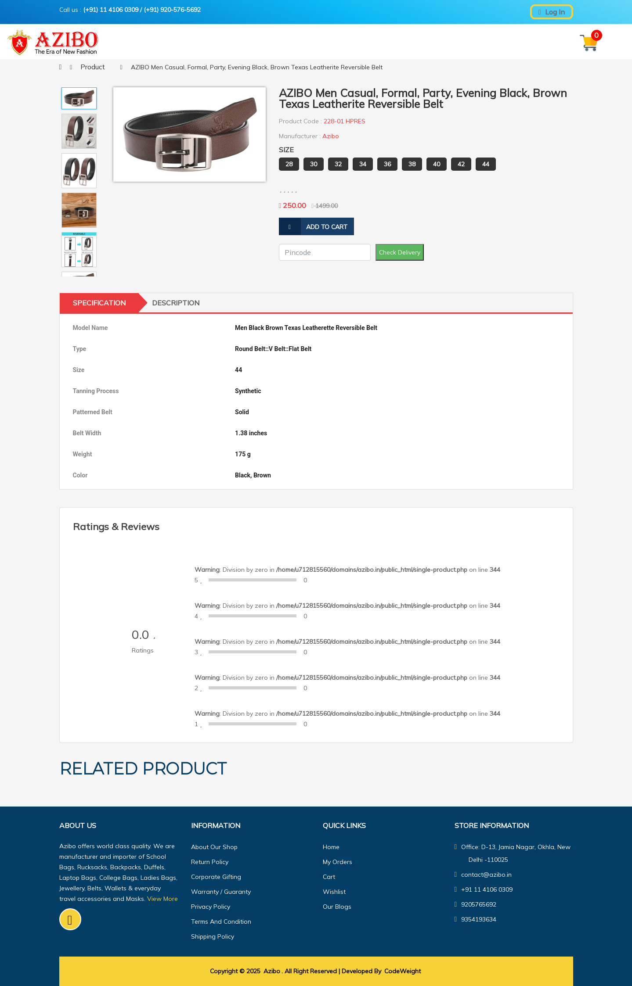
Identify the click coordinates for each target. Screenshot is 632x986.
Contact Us (392, 43)
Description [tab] (175, 302)
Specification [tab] (99, 302)
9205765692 (476, 904)
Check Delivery (399, 252)
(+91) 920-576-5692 (172, 10)
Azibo (272, 971)
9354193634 (476, 919)
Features (274, 43)
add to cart (313, 226)
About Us (346, 43)
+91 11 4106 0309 (484, 889)
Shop (311, 43)
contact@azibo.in (483, 874)
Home (237, 43)
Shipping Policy (212, 936)
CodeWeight (402, 971)
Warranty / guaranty (221, 892)
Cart (329, 877)
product (92, 66)
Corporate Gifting (216, 877)
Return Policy (209, 862)
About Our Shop (214, 847)
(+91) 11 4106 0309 (110, 10)
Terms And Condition (221, 921)
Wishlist (334, 892)
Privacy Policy (210, 907)
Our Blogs (439, 43)
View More (162, 899)
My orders (337, 862)
